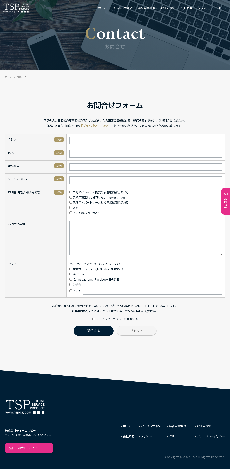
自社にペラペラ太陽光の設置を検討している (94, 192)
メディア (203, 8)
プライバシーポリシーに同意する (115, 325)
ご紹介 (71, 290)
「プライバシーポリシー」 (97, 125)
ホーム (102, 8)
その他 (71, 297)
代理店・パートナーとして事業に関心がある (94, 202)
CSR (218, 8)
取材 (69, 207)
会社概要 (186, 8)
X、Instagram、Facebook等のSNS (90, 285)
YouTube (72, 280)
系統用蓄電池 (146, 8)
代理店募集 (168, 8)
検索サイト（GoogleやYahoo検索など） (92, 275)
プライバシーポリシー (211, 436)
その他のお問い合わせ (80, 213)
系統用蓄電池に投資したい (96, 197)
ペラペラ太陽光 (122, 8)
